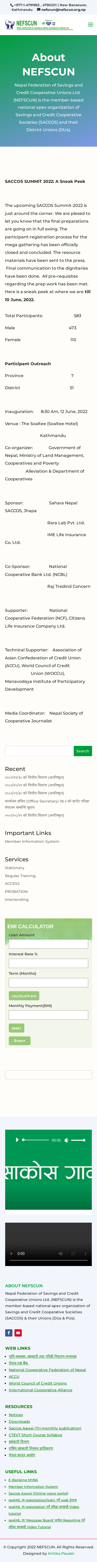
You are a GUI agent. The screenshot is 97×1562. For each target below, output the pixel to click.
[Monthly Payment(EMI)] (48, 1015)
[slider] (36, 1140)
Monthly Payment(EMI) (30, 1005)
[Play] (17, 1140)
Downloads (19, 1421)
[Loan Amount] (48, 944)
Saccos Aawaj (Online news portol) (38, 1493)
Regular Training (20, 876)
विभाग (24, 1441)
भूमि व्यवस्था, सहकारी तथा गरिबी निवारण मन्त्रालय (43, 1356)
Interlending (17, 899)
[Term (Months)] (48, 983)
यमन (35, 1448)
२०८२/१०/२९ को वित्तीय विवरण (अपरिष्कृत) (34, 786)
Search (82, 751)
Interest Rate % (23, 954)
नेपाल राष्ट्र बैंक (19, 1363)
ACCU (14, 1376)
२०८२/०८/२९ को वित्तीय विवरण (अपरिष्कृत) (34, 816)
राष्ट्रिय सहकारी (18, 1448)
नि (30, 1448)
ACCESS (12, 884)
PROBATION (16, 892)
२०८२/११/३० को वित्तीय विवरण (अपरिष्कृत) (34, 778)
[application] (48, 1140)
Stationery (14, 868)
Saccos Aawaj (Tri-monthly (33, 1428)
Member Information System (32, 842)
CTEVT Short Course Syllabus (35, 1435)
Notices (16, 1414)
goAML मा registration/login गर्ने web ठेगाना (43, 1500)
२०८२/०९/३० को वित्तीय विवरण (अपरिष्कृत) (34, 794)
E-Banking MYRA (23, 1480)
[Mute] (66, 1140)
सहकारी (14, 1441)
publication (69, 1428)
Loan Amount (22, 935)
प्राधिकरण (46, 1448)
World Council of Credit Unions (38, 1383)
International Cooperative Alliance (40, 1390)
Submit (19, 1040)
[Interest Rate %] (48, 963)
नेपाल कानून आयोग (22, 1455)
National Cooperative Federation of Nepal (47, 1370)
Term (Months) (22, 973)
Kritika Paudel (61, 1553)
